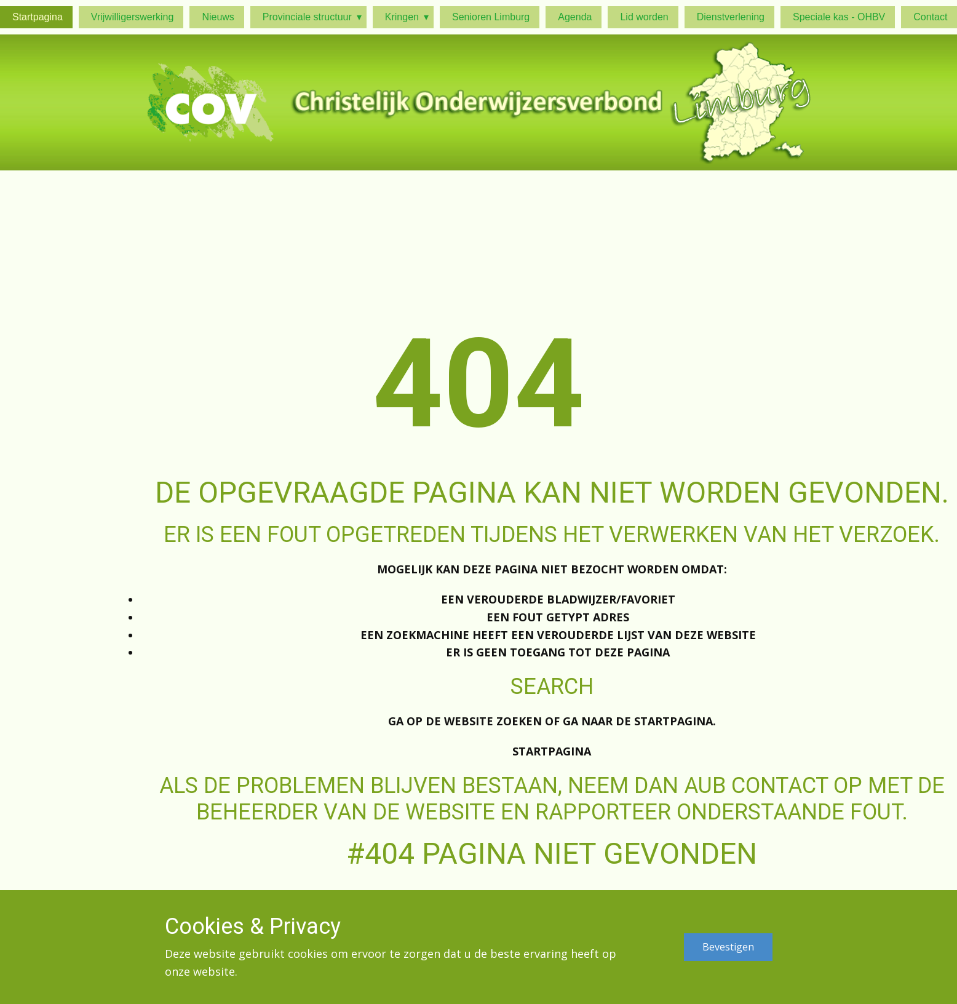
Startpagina (551, 751)
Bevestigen (728, 947)
